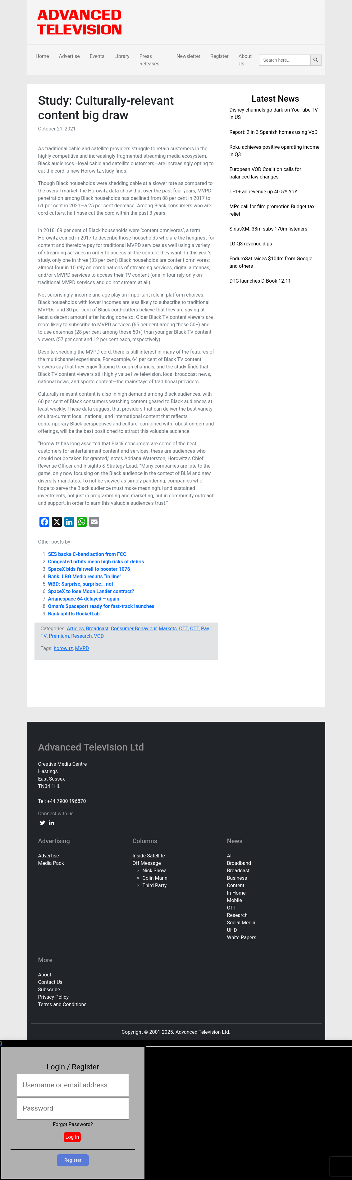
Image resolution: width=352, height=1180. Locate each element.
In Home (236, 893)
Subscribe (49, 990)
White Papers (241, 937)
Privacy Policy (53, 997)
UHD (232, 930)
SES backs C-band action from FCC (87, 554)
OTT (183, 629)
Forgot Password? (73, 1124)
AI (229, 856)
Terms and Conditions (62, 1004)
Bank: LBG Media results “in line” (84, 576)
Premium (59, 636)
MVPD (82, 648)
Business (237, 878)
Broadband (239, 863)
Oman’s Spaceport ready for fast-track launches (101, 606)
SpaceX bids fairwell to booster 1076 (89, 569)
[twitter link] (42, 822)
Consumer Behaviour (134, 629)
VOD (99, 636)
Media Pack (51, 863)
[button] (176, 1043)
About (45, 975)
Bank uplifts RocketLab (74, 614)
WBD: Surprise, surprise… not (80, 584)
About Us (245, 60)
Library (121, 56)
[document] (176, 1110)
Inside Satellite (148, 856)
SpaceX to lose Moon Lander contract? (91, 591)
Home (42, 56)
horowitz (63, 648)
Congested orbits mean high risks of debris (96, 562)
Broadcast (97, 629)
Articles (75, 629)
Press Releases (149, 60)
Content (235, 885)
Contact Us (50, 982)
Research (81, 636)
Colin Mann (154, 878)
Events (97, 56)
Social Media (241, 923)
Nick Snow (154, 871)
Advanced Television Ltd (92, 747)
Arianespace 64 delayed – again (84, 599)
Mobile (234, 900)
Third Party (154, 885)
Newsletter (188, 56)
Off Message (146, 863)
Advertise (69, 56)
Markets (168, 629)
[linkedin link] (51, 822)
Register (219, 56)
